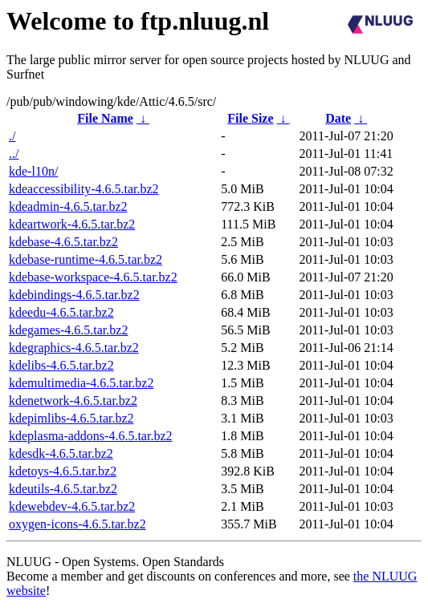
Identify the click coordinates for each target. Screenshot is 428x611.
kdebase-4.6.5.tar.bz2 (63, 242)
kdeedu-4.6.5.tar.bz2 (61, 312)
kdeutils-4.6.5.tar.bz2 (63, 489)
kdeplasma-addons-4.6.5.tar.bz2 (91, 436)
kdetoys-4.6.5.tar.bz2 (62, 471)
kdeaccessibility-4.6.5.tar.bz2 (84, 189)
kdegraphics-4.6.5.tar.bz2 (74, 347)
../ (13, 153)
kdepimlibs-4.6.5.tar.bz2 (71, 418)
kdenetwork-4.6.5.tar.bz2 (73, 400)
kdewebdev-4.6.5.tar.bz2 (72, 506)
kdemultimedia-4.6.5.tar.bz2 (81, 383)
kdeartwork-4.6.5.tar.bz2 (72, 224)
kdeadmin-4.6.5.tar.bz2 (68, 206)
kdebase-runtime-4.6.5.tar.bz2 (85, 259)
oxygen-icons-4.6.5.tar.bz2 (77, 524)
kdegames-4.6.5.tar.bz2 (68, 330)
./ (12, 136)
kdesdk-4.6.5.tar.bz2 (61, 453)
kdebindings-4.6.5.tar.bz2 (74, 294)
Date (338, 118)
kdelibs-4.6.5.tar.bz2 (61, 365)
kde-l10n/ (33, 171)
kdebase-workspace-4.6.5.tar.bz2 (93, 277)
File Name (105, 118)
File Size (250, 118)
